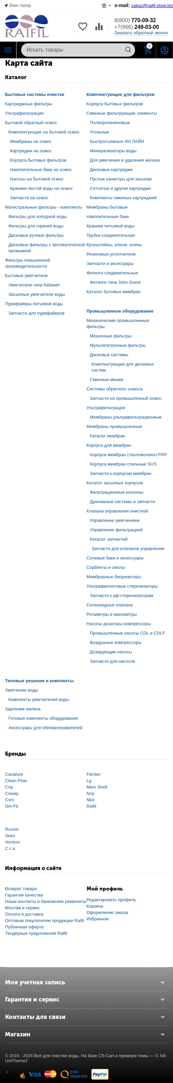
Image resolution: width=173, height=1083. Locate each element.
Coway (11, 793)
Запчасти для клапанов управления (128, 548)
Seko (10, 835)
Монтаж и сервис (22, 907)
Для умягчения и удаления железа (125, 160)
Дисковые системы (109, 354)
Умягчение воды (21, 690)
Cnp (9, 787)
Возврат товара (21, 888)
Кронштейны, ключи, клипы (114, 244)
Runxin (12, 829)
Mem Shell (97, 787)
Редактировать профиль (111, 899)
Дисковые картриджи (111, 169)
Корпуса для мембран (109, 445)
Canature (14, 774)
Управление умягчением (115, 520)
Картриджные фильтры (28, 103)
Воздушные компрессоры (116, 642)
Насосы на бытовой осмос (36, 178)
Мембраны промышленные (114, 426)
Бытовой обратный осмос (31, 122)
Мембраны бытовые (107, 207)
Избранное (98, 918)
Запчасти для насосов (112, 661)
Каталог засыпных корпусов (115, 482)
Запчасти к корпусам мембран (121, 473)
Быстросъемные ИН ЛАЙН (117, 141)
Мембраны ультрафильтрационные (126, 417)
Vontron (12, 842)
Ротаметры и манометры (112, 614)
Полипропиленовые (110, 122)
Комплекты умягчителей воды (38, 699)
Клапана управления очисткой (117, 510)
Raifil (91, 806)
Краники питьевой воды (111, 225)
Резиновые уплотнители (111, 254)
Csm (9, 799)
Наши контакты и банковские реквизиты (45, 901)
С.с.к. (10, 848)
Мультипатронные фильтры (118, 345)
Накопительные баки (108, 216)
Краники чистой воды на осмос (41, 188)
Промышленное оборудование (120, 311)
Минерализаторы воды (113, 150)
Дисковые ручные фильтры (35, 235)
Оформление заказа (107, 912)
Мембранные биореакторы (114, 576)
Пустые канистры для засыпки (121, 178)
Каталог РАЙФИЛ (8, 50)
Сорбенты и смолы (106, 567)
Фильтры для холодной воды (37, 216)
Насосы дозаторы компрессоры (119, 623)
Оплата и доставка (24, 914)
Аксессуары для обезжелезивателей (45, 727)
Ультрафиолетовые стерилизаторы (122, 586)
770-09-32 (135, 20)
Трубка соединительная (111, 235)
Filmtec (94, 774)
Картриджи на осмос (31, 150)
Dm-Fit (11, 806)
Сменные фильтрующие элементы (122, 113)
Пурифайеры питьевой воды (34, 303)
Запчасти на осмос (29, 197)
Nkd (90, 799)
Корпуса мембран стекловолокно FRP (128, 454)
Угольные (99, 131)
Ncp (90, 793)
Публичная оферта (24, 926)
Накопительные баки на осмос (41, 169)
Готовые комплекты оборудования (43, 718)
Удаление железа (22, 708)
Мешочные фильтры (111, 335)
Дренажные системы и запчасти (122, 501)
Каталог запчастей (109, 539)
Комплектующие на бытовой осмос (44, 131)
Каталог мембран (107, 435)
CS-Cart (106, 1055)
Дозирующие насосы (111, 651)
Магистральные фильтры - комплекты (43, 207)
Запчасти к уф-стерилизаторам (122, 595)
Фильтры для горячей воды (35, 225)
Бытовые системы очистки (34, 94)
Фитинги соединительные (112, 272)
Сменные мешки (107, 379)
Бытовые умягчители (26, 275)
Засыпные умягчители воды (36, 294)
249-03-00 (136, 27)
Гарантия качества (24, 895)
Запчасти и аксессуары (110, 263)
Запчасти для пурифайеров (36, 313)
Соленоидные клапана (110, 604)
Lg (89, 780)
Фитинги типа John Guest (115, 282)
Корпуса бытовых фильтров (38, 160)
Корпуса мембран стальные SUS (123, 464)
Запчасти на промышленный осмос (126, 398)
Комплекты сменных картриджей (123, 197)
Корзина (95, 906)
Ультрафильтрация (24, 113)
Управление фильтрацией (116, 529)
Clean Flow (16, 780)
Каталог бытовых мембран (114, 291)
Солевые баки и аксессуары (115, 557)
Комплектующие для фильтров (121, 94)
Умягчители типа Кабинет (34, 284)
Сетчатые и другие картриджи (120, 188)
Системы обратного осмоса (114, 388)
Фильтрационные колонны (116, 492)
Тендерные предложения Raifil (36, 933)
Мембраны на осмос (31, 141)
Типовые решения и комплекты (39, 680)
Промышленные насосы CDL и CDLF (127, 633)
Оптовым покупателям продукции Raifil (44, 920)
